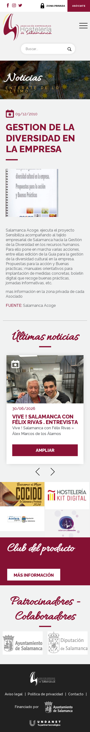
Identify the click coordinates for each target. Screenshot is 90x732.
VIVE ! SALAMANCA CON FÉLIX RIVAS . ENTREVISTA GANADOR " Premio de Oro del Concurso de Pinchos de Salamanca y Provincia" (45, 419)
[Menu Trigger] (83, 25)
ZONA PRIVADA (55, 6)
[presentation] (38, 470)
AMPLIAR (45, 450)
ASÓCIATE (78, 6)
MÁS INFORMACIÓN (34, 575)
